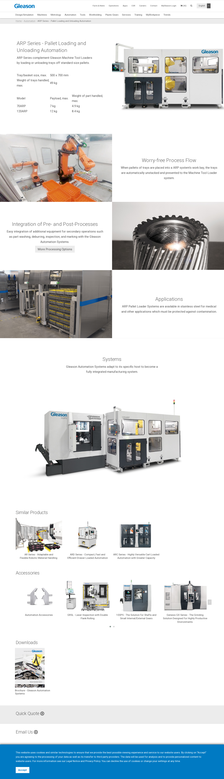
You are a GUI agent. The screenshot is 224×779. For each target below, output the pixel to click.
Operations (114, 5)
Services (126, 14)
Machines (42, 14)
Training (138, 14)
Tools (82, 14)
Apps (125, 5)
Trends (167, 14)
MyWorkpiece (153, 14)
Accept (22, 769)
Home (19, 21)
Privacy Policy (92, 761)
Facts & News (99, 5)
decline (115, 761)
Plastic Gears (111, 14)
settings (162, 761)
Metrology (56, 14)
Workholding (95, 14)
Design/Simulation (24, 14)
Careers (142, 5)
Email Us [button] (27, 732)
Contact (153, 5)
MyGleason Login (168, 5)
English (202, 5)
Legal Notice (73, 761)
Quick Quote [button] (30, 713)
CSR (133, 5)
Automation (70, 14)
